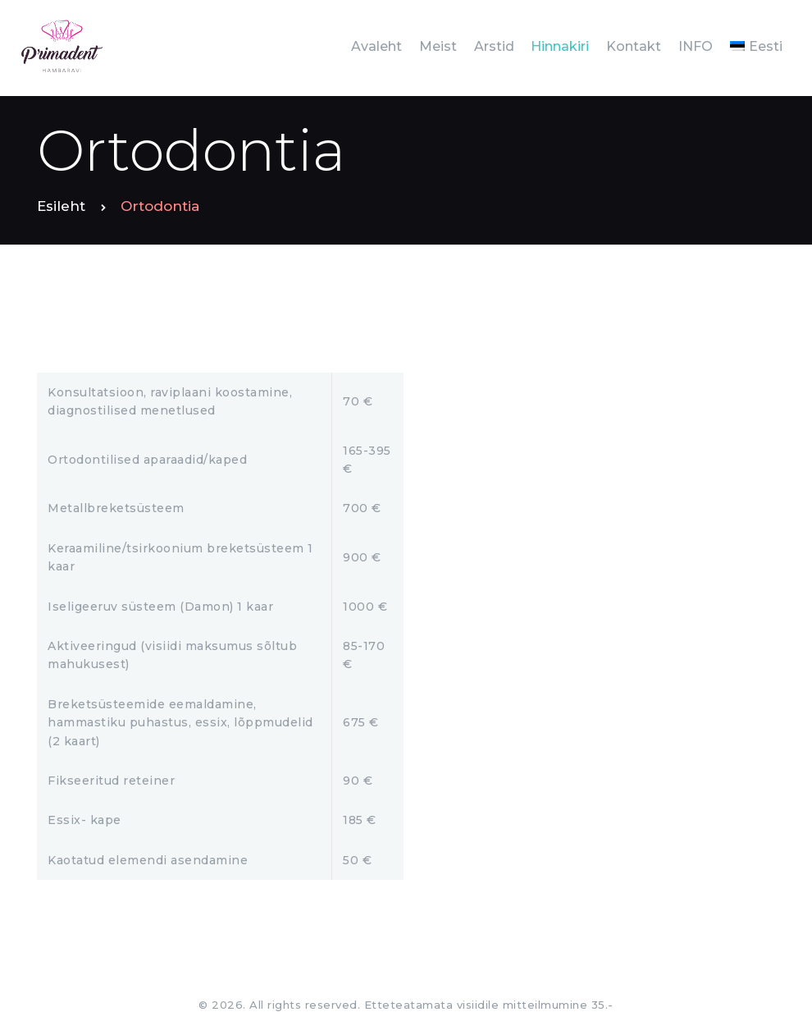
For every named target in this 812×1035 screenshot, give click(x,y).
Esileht (61, 206)
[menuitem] (756, 46)
